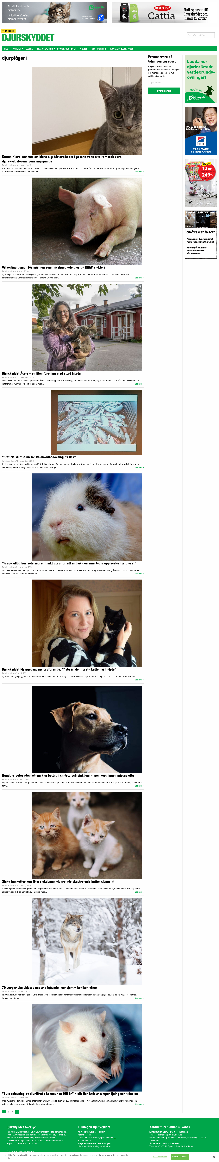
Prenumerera (164, 90)
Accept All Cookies (180, 1156)
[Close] (214, 1157)
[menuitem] (6, 48)
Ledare (29, 49)
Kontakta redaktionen (122, 49)
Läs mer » (139, 171)
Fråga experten (45, 49)
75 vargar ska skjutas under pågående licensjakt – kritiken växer (49, 988)
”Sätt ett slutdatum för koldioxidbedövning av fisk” (39, 457)
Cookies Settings (160, 1156)
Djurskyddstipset (66, 49)
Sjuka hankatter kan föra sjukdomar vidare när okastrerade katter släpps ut (58, 881)
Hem (6, 49)
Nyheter (17, 49)
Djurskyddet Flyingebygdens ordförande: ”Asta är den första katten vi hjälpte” (59, 669)
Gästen (84, 49)
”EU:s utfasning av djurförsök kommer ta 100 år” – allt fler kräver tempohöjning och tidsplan (70, 1094)
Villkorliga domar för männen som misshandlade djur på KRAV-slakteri (53, 267)
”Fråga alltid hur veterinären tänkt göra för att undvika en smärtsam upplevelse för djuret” (69, 563)
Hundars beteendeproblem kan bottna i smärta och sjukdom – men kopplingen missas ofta (68, 775)
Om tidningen (99, 49)
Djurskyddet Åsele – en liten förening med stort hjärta (41, 373)
